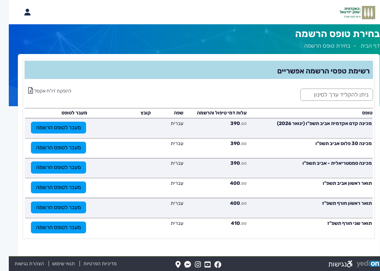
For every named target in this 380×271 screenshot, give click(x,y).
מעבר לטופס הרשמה (49, 127)
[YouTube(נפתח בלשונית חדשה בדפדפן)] (199, 265)
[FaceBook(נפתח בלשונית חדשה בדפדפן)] (209, 265)
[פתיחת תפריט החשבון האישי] (18, 12)
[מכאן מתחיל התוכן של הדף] (190, 149)
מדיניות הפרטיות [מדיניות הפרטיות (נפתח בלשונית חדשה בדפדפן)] (91, 263)
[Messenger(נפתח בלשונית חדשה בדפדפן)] (179, 265)
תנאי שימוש (51, 263)
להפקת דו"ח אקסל (40, 91)
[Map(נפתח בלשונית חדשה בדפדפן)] (169, 265)
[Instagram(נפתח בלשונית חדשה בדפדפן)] (189, 265)
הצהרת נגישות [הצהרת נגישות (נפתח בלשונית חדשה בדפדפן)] (20, 263)
